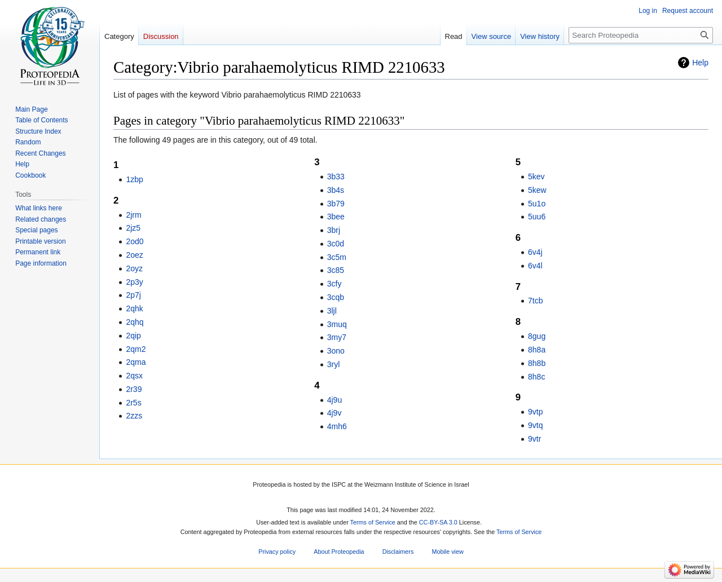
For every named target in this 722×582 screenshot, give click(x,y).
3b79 (336, 203)
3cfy (334, 283)
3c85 (335, 270)
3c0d (335, 243)
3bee (336, 216)
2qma (136, 362)
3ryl (333, 364)
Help (700, 62)
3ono (336, 350)
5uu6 (536, 216)
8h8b (536, 363)
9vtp (535, 411)
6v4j (535, 252)
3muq (337, 324)
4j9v (334, 412)
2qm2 (136, 349)
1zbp (134, 179)
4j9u (334, 399)
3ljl (332, 310)
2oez (134, 254)
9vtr (534, 438)
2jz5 (133, 227)
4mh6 (337, 426)
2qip (133, 335)
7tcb (535, 300)
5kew (537, 190)
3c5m (336, 257)
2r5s (133, 402)
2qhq (134, 322)
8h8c (536, 376)
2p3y (134, 281)
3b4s (335, 190)
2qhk (134, 308)
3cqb (335, 297)
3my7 (336, 337)
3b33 (336, 176)
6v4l (535, 265)
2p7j (133, 294)
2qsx (134, 375)
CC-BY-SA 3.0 (438, 522)
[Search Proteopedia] (641, 35)
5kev (536, 176)
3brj (333, 230)
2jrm (133, 214)
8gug (536, 336)
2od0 (134, 241)
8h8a (536, 349)
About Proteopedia (339, 551)
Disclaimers (398, 551)
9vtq (535, 425)
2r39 (134, 389)
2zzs (134, 415)
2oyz (134, 268)
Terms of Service (372, 522)
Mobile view (447, 551)
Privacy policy (277, 551)
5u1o (536, 203)
